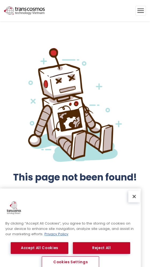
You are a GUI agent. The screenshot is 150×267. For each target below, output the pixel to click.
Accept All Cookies (39, 251)
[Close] (134, 200)
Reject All (101, 251)
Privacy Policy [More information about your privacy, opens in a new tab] (56, 237)
